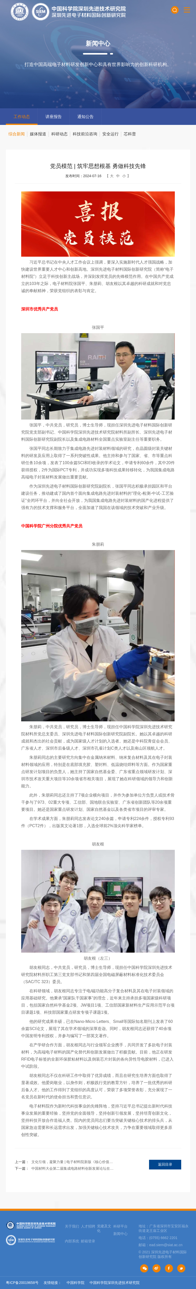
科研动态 (59, 134)
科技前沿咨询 (85, 134)
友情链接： (53, 1283)
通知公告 (85, 116)
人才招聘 (88, 1226)
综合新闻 (16, 134)
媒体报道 (38, 134)
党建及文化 (104, 1228)
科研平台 (120, 1226)
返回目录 (165, 1164)
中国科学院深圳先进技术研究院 (115, 1283)
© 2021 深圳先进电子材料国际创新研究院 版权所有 (163, 1254)
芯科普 (130, 134)
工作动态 (22, 116)
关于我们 (72, 1226)
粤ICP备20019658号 (22, 1283)
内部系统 (72, 1241)
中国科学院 (75, 1283)
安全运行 (110, 134)
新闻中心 (120, 1234)
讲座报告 (53, 116)
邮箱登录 (88, 1241)
